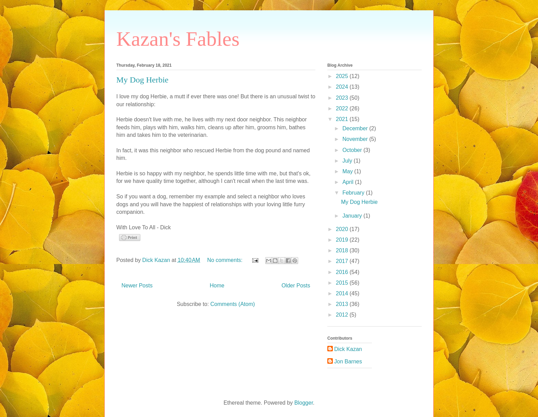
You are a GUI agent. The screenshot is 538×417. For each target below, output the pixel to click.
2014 (343, 293)
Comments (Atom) (232, 304)
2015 (343, 283)
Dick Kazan (348, 349)
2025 (343, 76)
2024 (343, 87)
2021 (343, 119)
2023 (343, 98)
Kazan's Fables (177, 39)
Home (217, 285)
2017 (343, 261)
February (354, 193)
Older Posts (295, 285)
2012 (343, 315)
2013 (343, 304)
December (355, 128)
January (352, 216)
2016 (343, 272)
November (355, 139)
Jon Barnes (348, 361)
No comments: (225, 260)
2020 (343, 229)
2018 (343, 250)
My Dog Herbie (142, 79)
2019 (343, 240)
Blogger (303, 403)
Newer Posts (137, 285)
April (348, 182)
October (352, 150)
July (348, 161)
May (348, 171)
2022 (343, 108)
